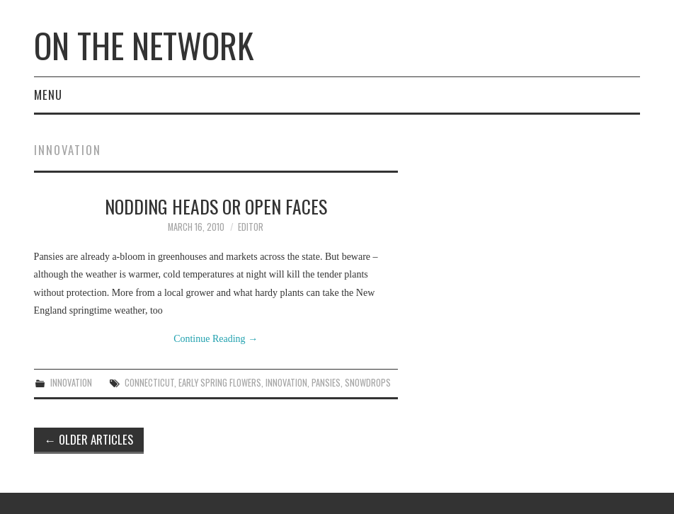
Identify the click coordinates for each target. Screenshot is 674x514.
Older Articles (89, 439)
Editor (250, 227)
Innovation (71, 382)
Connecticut (149, 382)
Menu (48, 94)
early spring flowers (219, 382)
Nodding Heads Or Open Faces (216, 206)
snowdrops (368, 382)
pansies (326, 382)
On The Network (143, 45)
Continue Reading (215, 338)
